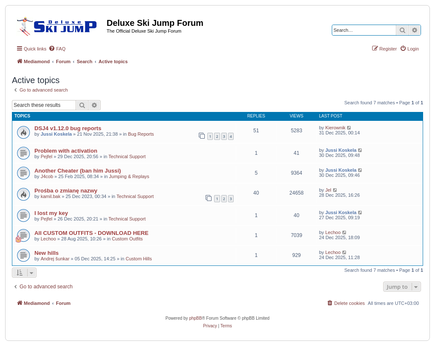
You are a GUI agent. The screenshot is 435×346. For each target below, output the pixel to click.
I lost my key (51, 213)
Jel (328, 190)
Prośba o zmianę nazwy (65, 190)
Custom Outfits (127, 238)
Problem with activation (65, 151)
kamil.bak (50, 196)
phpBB (195, 318)
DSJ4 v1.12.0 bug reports (68, 128)
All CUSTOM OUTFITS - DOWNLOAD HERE (91, 233)
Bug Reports (141, 134)
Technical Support (126, 156)
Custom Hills (139, 258)
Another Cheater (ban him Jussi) (77, 170)
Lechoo (48, 238)
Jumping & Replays (129, 176)
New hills (46, 253)
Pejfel (47, 156)
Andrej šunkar (55, 258)
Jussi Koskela (56, 134)
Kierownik (335, 127)
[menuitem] (56, 49)
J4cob (47, 176)
